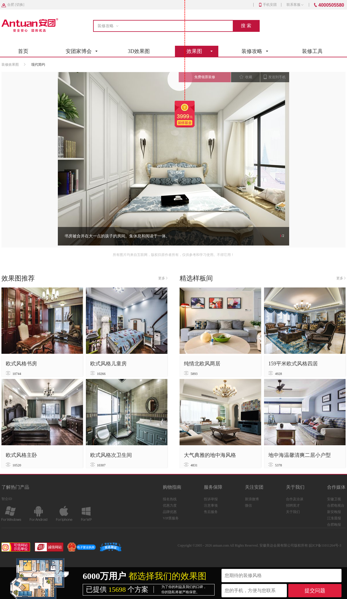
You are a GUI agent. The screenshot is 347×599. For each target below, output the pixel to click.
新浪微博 (252, 499)
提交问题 (314, 590)
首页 (23, 51)
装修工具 (312, 51)
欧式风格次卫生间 (111, 455)
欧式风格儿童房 (108, 364)
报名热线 (170, 499)
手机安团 (268, 5)
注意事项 (211, 505)
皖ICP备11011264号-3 (325, 545)
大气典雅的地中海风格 (210, 455)
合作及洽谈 (294, 499)
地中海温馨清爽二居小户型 (299, 455)
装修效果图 (10, 65)
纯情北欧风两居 (202, 364)
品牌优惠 (170, 512)
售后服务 (211, 512)
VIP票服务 (171, 518)
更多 (162, 278)
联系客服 (295, 5)
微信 (248, 505)
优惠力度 (170, 505)
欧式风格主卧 (21, 455)
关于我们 (293, 512)
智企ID (6, 499)
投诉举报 (211, 499)
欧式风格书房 (21, 364)
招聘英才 (293, 505)
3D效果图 (139, 51)
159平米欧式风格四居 (293, 364)
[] (15, 5)
